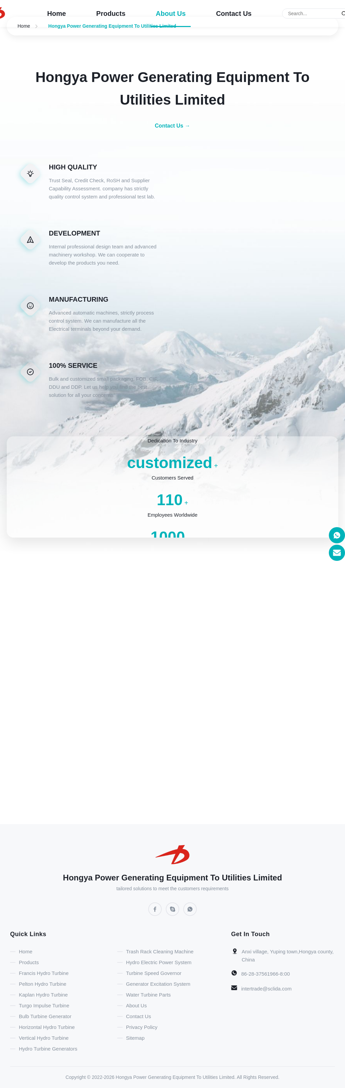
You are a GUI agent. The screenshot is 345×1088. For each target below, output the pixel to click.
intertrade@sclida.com (266, 988)
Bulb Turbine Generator (45, 1016)
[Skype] (172, 909)
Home (56, 13)
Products (111, 13)
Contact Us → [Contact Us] (172, 126)
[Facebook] (155, 909)
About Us (171, 13)
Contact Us (234, 13)
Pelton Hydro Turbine (42, 984)
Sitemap (135, 1038)
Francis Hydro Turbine (44, 973)
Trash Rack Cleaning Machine (159, 951)
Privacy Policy (141, 1027)
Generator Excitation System (158, 984)
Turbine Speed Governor (154, 973)
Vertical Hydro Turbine (44, 1038)
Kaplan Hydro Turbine (43, 995)
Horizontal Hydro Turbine (47, 1027)
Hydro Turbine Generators (48, 1049)
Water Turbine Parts (148, 995)
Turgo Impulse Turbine (44, 1005)
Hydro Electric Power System (158, 962)
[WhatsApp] (190, 909)
